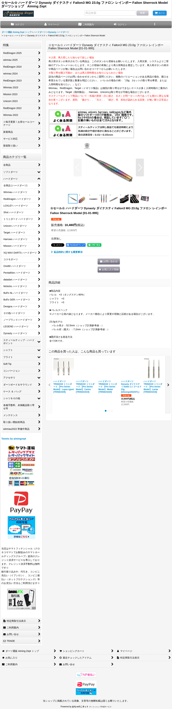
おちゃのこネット (80, 706)
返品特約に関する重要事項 (66, 252)
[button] (154, 24)
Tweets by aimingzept (13, 438)
